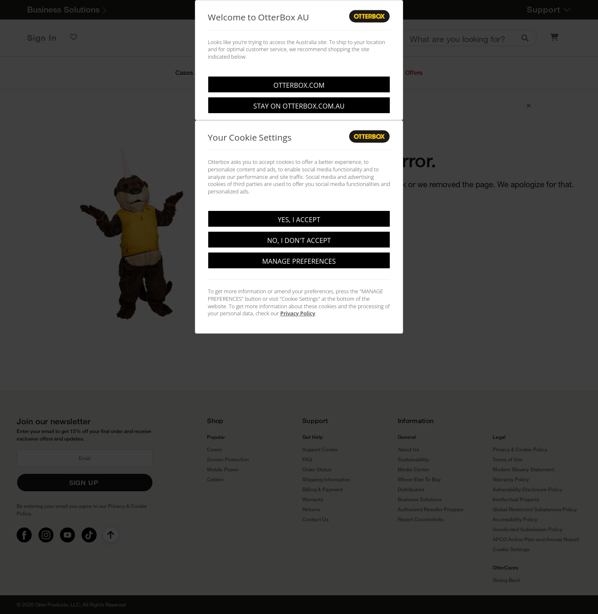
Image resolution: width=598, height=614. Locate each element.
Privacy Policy (297, 313)
